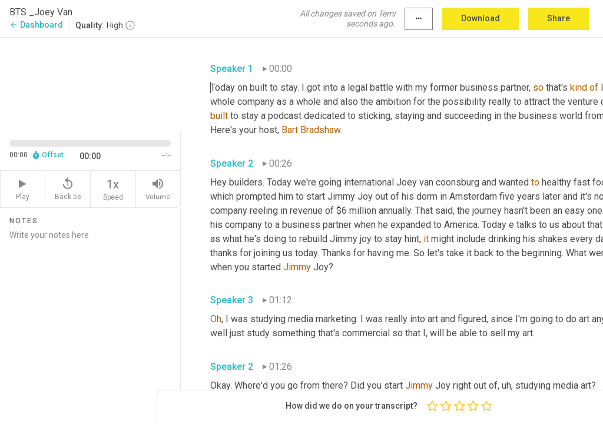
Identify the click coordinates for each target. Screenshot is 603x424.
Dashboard (36, 24)
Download (480, 18)
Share (558, 18)
